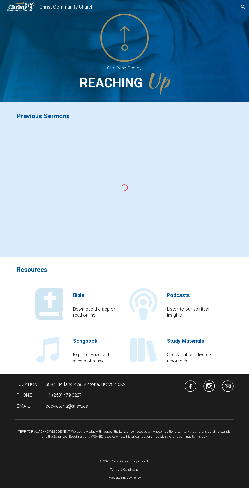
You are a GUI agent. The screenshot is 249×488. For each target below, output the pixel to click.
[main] (124, 68)
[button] (243, 7)
